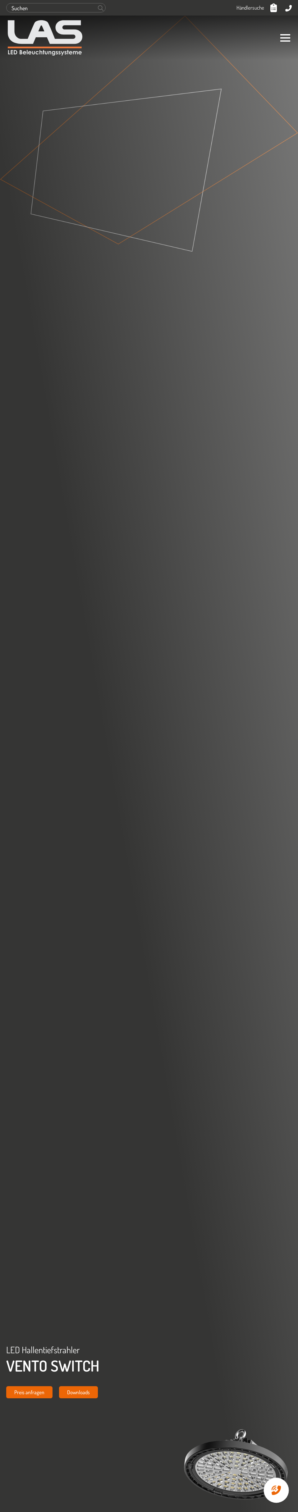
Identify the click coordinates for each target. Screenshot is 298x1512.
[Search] (100, 8)
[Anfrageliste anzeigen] (274, 7)
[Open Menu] (285, 38)
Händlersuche (250, 7)
